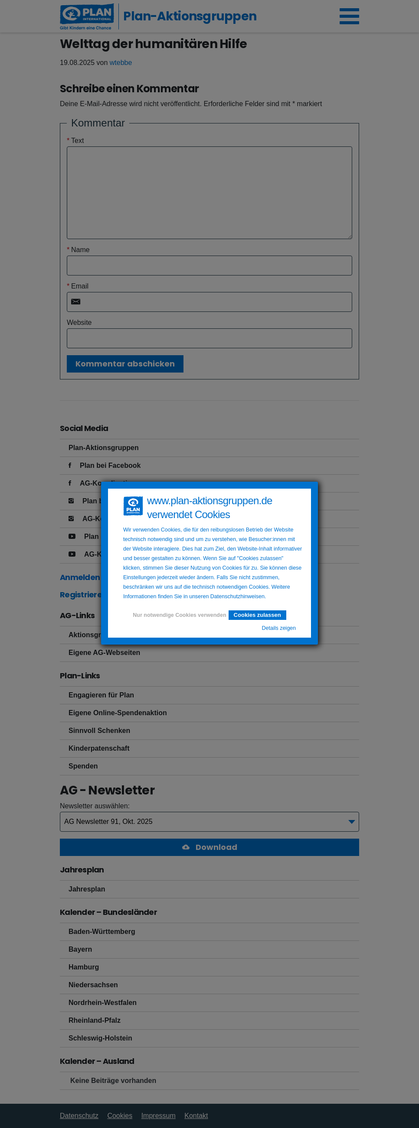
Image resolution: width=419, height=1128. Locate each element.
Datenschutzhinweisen (237, 596)
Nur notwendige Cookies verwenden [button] (179, 615)
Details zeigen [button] (279, 628)
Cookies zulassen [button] (257, 615)
